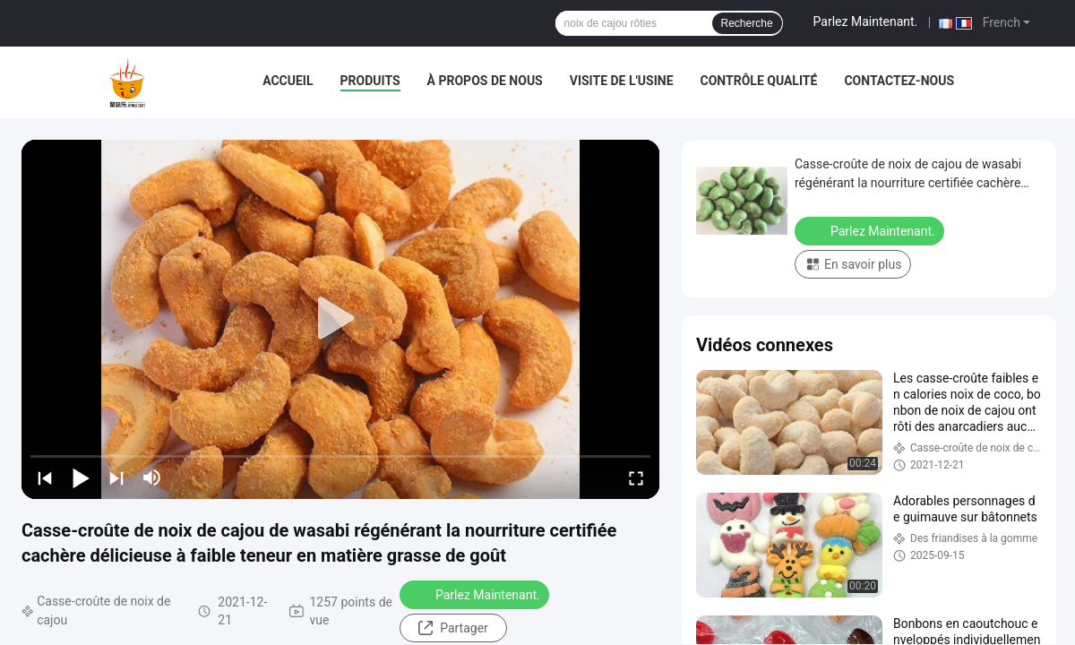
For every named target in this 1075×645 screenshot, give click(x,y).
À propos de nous (485, 80)
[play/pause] (81, 477)
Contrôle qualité (759, 80)
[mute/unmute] (152, 477)
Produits (370, 80)
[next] (116, 477)
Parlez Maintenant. (865, 21)
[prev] (45, 477)
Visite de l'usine (622, 80)
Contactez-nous (899, 80)
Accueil (287, 80)
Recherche (747, 23)
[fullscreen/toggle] (636, 477)
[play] (340, 319)
